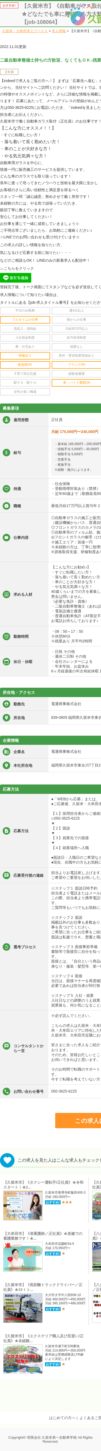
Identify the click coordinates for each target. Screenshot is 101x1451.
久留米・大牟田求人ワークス (25, 31)
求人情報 (59, 31)
